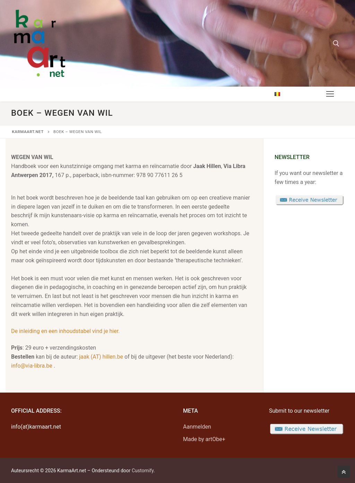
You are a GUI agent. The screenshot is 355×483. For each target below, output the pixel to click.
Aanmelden (197, 426)
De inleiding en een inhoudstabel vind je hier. (65, 331)
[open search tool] (336, 43)
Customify (143, 470)
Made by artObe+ (204, 439)
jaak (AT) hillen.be (101, 356)
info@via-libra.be (31, 365)
